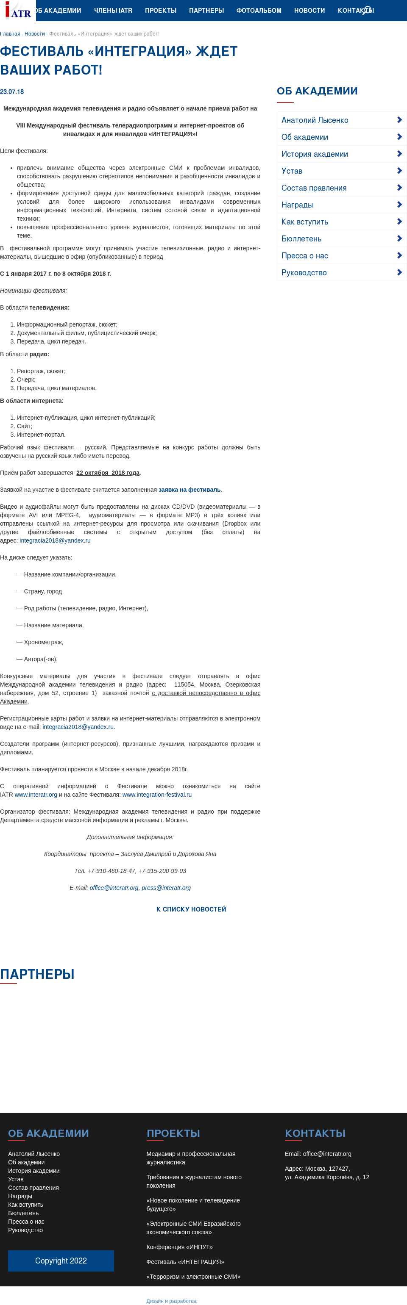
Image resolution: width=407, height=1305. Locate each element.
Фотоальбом (259, 10)
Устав (292, 170)
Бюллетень (302, 238)
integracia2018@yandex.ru (55, 540)
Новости (309, 10)
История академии (315, 153)
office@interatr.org (114, 887)
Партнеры (206, 10)
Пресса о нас (305, 254)
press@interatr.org (166, 887)
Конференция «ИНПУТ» (180, 1247)
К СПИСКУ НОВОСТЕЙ (191, 909)
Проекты (160, 10)
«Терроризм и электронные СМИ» (194, 1276)
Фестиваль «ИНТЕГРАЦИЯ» (186, 1261)
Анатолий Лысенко (315, 119)
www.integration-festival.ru (157, 794)
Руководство (304, 271)
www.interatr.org (36, 794)
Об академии (57, 10)
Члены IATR (113, 10)
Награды (297, 204)
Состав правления (314, 187)
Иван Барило (214, 1301)
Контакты (356, 10)
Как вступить (305, 221)
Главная (10, 33)
